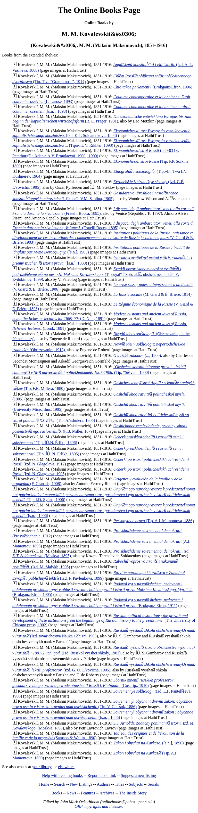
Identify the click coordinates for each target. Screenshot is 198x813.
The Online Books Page (99, 10)
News (71, 793)
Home (44, 784)
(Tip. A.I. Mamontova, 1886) (153, 521)
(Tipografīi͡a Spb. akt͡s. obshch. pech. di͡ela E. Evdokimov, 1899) (96, 274)
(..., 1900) (137, 355)
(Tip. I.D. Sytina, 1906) (103, 494)
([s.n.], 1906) (103, 510)
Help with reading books (62, 775)
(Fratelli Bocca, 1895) (103, 225)
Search (59, 784)
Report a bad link (101, 775)
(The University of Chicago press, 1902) (103, 620)
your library (42, 767)
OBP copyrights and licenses (98, 806)
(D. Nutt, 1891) (99, 316)
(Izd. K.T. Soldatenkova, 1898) (101, 133)
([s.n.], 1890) (148, 743)
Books (56, 793)
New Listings (81, 784)
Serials (153, 784)
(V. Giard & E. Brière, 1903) (103, 237)
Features (88, 793)
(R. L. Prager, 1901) (101, 118)
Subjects (136, 784)
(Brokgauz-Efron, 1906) (152, 87)
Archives (107, 793)
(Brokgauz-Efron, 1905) (102, 589)
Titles (119, 784)
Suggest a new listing (138, 775)
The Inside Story (133, 793)
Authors (103, 784)
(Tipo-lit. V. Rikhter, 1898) (101, 142)
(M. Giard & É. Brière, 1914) (152, 294)
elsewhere (66, 767)
